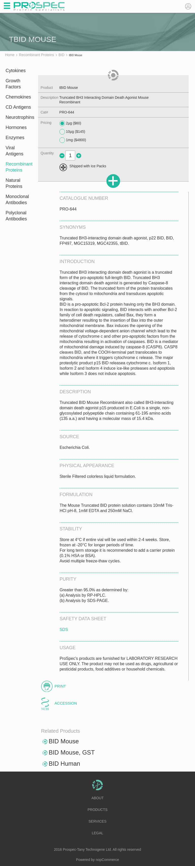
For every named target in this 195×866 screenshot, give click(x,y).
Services (98, 821)
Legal (97, 833)
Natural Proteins (14, 183)
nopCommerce (107, 860)
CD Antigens (18, 107)
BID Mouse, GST (72, 752)
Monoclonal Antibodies (17, 199)
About (97, 798)
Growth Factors (13, 83)
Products (98, 810)
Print (60, 686)
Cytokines (16, 70)
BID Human (64, 763)
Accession (66, 703)
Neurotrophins (18, 117)
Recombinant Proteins (18, 167)
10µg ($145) (72, 132)
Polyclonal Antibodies (16, 215)
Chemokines (18, 97)
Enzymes (15, 137)
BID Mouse (64, 741)
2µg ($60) (70, 123)
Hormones (16, 127)
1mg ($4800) (72, 140)
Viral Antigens (14, 150)
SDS (64, 629)
